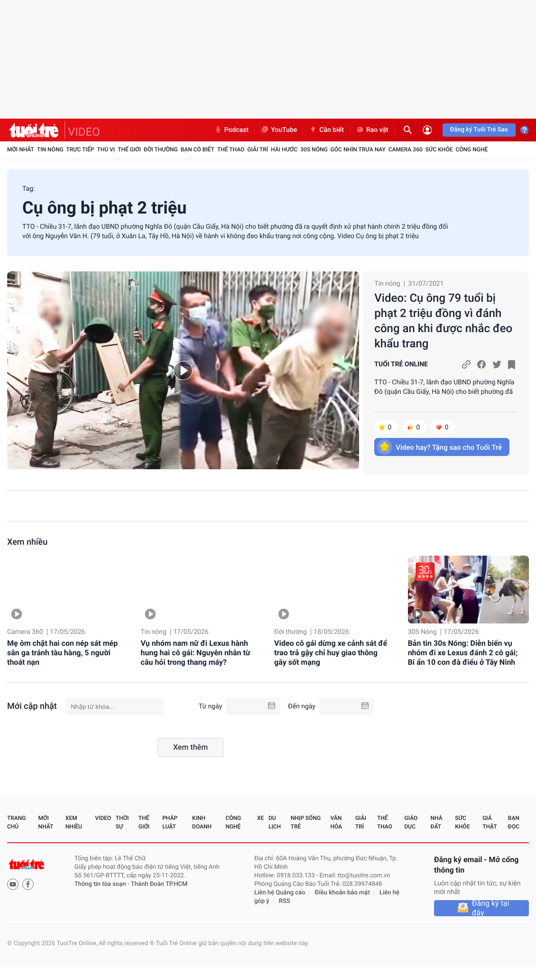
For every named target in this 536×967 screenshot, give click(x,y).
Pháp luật (169, 822)
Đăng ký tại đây (490, 908)
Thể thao (230, 149)
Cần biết (326, 130)
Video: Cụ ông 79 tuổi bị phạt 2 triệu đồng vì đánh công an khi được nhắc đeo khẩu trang (443, 320)
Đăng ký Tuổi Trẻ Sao (479, 129)
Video (103, 818)
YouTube (278, 130)
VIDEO (84, 132)
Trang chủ (16, 822)
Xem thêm (190, 747)
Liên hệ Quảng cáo (279, 892)
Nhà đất (436, 822)
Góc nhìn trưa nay (358, 149)
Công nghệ (471, 149)
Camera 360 (405, 149)
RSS (284, 901)
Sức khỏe (439, 149)
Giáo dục (411, 822)
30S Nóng (313, 149)
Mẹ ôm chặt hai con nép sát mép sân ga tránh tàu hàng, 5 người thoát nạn (62, 653)
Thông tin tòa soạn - (102, 884)
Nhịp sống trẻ (306, 822)
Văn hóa (336, 822)
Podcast (231, 130)
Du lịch (274, 822)
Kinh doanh (202, 822)
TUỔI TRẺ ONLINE (401, 364)
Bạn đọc (513, 822)
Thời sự (122, 822)
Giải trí (257, 149)
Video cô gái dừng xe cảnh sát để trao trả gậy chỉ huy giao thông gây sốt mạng (330, 653)
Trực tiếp (80, 149)
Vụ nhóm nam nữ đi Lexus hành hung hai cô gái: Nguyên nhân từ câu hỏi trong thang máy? (195, 653)
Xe (260, 818)
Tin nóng (50, 149)
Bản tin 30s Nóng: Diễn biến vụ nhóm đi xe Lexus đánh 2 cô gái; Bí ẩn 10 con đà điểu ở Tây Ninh (463, 653)
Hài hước (284, 149)
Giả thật (489, 822)
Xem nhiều (27, 542)
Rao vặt (372, 130)
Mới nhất (20, 149)
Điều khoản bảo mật (342, 892)
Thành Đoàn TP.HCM (159, 884)
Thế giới (129, 149)
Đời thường (161, 149)
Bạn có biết (197, 149)
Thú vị (106, 149)
